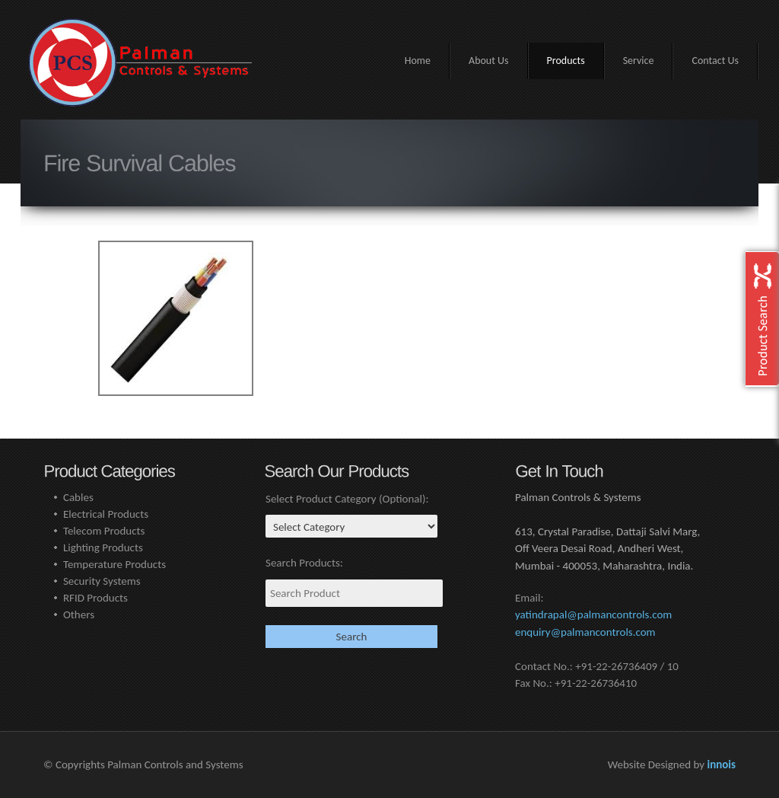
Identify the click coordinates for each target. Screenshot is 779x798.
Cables (78, 497)
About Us (489, 60)
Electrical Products (105, 514)
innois (721, 764)
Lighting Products (103, 547)
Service (638, 60)
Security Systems (102, 581)
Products (566, 60)
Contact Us (715, 60)
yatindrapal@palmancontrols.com (593, 614)
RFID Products (95, 598)
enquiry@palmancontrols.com (585, 632)
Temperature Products (114, 564)
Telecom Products (104, 531)
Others (78, 614)
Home (418, 60)
